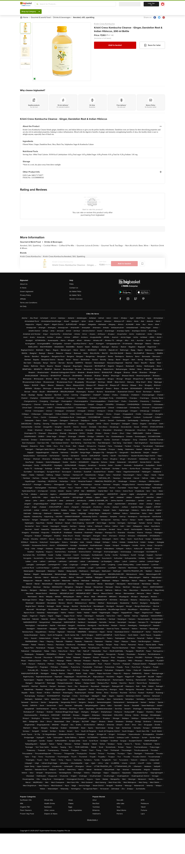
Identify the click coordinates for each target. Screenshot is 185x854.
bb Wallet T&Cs (75, 295)
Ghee (70, 800)
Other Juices (49, 810)
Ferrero (120, 814)
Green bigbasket (26, 291)
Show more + (92, 820)
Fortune (144, 810)
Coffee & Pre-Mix (67, 245)
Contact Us (73, 288)
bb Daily (23, 306)
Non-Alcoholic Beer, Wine (137, 245)
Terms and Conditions (28, 303)
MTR (142, 800)
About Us (23, 284)
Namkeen (48, 807)
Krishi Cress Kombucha (104, 24)
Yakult (143, 807)
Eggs (70, 807)
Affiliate (23, 299)
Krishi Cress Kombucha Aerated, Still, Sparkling (64, 256)
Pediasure (145, 803)
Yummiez (96, 807)
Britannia (95, 810)
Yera (118, 807)
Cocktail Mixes (50, 245)
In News (23, 288)
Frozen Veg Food (27, 814)
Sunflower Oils (26, 800)
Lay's (143, 814)
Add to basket (115, 45)
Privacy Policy (25, 295)
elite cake (120, 803)
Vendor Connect (75, 299)
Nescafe (120, 800)
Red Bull (95, 803)
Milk (21, 803)
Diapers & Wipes (50, 814)
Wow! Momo (121, 810)
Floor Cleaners (26, 810)
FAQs (71, 284)
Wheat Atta (48, 800)
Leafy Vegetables (75, 810)
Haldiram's (96, 814)
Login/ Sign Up (151, 4)
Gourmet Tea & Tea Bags (112, 245)
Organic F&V (25, 807)
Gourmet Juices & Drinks (88, 245)
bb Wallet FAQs (75, 291)
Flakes (70, 803)
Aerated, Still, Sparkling (31, 245)
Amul (94, 800)
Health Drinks (49, 803)
